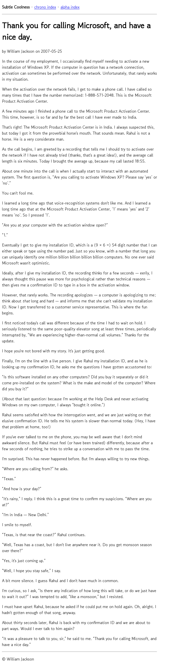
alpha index (70, 7)
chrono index (45, 7)
